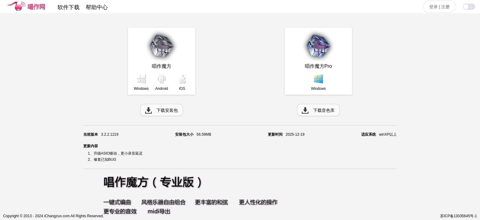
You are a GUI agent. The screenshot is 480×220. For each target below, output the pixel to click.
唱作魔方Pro (318, 66)
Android (161, 88)
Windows (141, 88)
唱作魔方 (161, 66)
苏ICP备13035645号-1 (458, 216)
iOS (182, 88)
